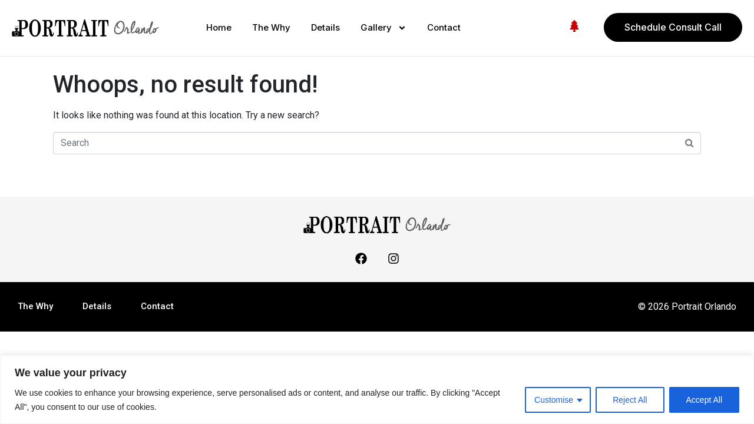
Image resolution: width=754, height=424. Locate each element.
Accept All (704, 400)
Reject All (630, 400)
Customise (553, 400)
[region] (377, 389)
